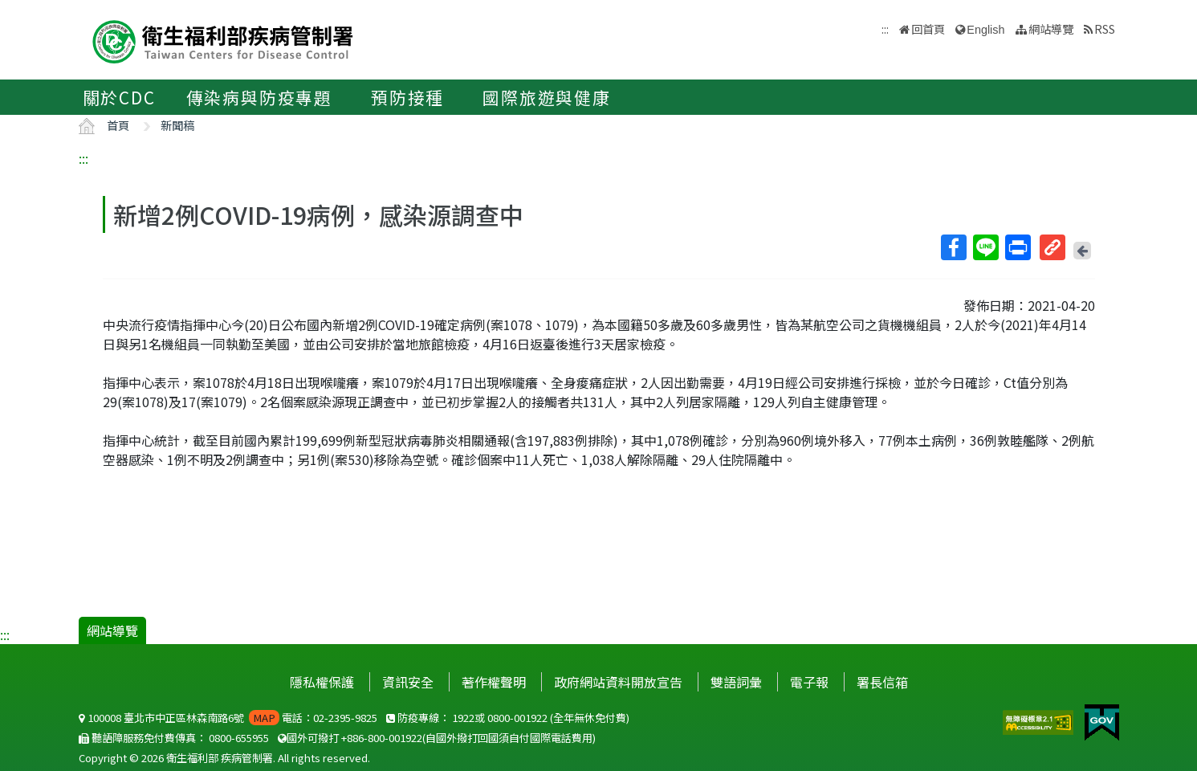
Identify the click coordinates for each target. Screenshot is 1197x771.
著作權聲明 (494, 681)
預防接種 (407, 97)
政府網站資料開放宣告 (618, 681)
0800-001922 (517, 717)
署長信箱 (882, 681)
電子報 (809, 681)
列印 (1017, 247)
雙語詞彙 (736, 681)
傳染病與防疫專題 (259, 97)
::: (83, 158)
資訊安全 (408, 681)
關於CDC (119, 97)
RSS (1104, 28)
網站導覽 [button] (1050, 28)
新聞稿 (177, 124)
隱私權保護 (322, 681)
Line (985, 247)
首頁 (118, 124)
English (985, 29)
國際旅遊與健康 (546, 97)
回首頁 (928, 28)
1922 (463, 717)
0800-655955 (239, 737)
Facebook (953, 247)
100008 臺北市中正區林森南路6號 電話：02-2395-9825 (228, 717)
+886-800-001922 (381, 737)
